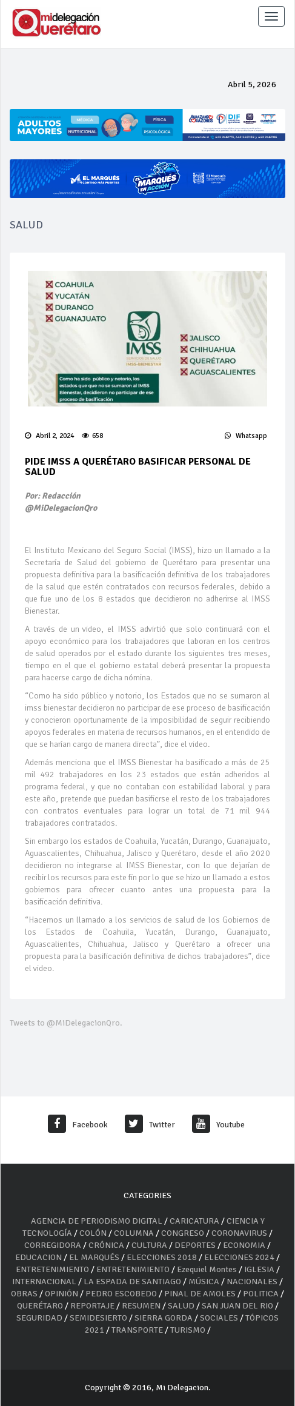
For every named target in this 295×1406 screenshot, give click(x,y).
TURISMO (187, 1330)
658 (92, 435)
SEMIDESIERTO (98, 1318)
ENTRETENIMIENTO (52, 1269)
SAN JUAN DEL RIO (237, 1306)
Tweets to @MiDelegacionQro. (66, 1023)
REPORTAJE (93, 1306)
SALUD (181, 1306)
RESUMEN (141, 1306)
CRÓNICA (107, 1245)
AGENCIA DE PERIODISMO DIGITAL (96, 1221)
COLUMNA (135, 1233)
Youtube (218, 1124)
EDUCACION (38, 1257)
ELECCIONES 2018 (162, 1257)
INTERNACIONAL (44, 1281)
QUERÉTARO (41, 1306)
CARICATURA (195, 1221)
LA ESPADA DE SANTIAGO (132, 1281)
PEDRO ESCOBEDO (121, 1293)
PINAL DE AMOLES (200, 1293)
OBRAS (24, 1293)
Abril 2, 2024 (49, 435)
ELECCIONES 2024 (239, 1257)
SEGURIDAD (39, 1318)
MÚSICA (204, 1281)
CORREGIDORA (52, 1245)
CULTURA (149, 1245)
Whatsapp (246, 435)
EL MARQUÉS (94, 1257)
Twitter (150, 1124)
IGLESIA (259, 1269)
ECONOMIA (244, 1245)
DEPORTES (195, 1245)
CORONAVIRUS (239, 1233)
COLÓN (93, 1233)
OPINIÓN (61, 1293)
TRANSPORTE (137, 1330)
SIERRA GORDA (163, 1318)
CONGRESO (182, 1233)
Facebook (78, 1124)
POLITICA (261, 1293)
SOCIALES (219, 1318)
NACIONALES (252, 1281)
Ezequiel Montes (207, 1269)
